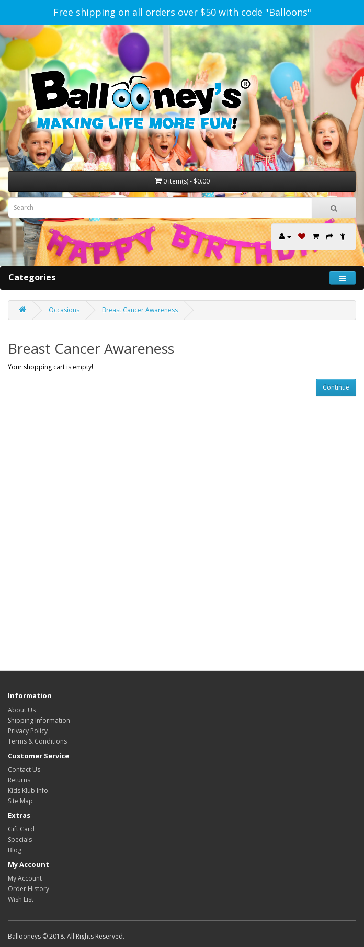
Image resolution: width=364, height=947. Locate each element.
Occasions (64, 309)
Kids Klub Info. (29, 790)
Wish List (20, 899)
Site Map (20, 800)
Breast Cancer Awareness (140, 309)
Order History (28, 888)
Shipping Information (39, 720)
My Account (25, 878)
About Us (22, 709)
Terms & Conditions (37, 741)
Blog (14, 850)
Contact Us (24, 769)
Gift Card (21, 829)
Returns (19, 779)
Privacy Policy (28, 730)
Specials (20, 839)
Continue (336, 387)
